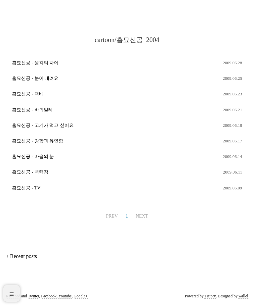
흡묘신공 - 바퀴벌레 (32, 109)
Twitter (33, 296)
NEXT (142, 216)
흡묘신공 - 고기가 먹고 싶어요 (43, 125)
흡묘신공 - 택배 (28, 93)
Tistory (209, 296)
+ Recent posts (21, 256)
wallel (243, 296)
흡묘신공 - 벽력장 (30, 172)
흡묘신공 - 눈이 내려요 (35, 78)
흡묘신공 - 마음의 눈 (33, 156)
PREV (112, 216)
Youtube (64, 296)
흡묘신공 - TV (26, 187)
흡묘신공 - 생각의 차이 (35, 62)
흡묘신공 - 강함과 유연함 (37, 140)
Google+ (81, 296)
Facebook (49, 296)
